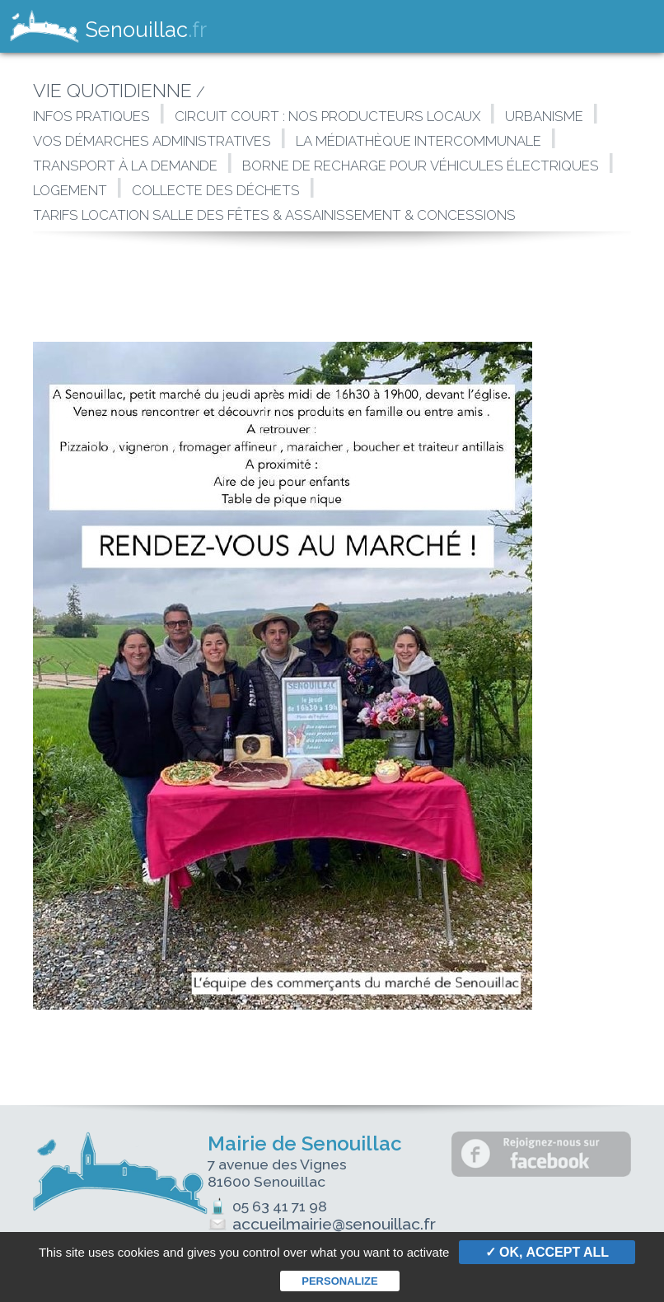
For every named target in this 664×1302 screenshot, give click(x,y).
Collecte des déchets (216, 190)
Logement (70, 190)
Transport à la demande (125, 165)
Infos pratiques (91, 116)
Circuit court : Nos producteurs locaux (327, 116)
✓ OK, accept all (547, 1252)
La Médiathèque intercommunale (418, 141)
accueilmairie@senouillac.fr (326, 1224)
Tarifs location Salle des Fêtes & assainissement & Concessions (274, 215)
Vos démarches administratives (152, 141)
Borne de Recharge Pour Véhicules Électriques (420, 165)
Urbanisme (544, 116)
